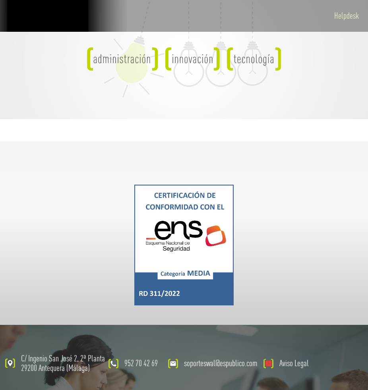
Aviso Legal (294, 363)
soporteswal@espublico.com (221, 363)
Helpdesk (346, 16)
